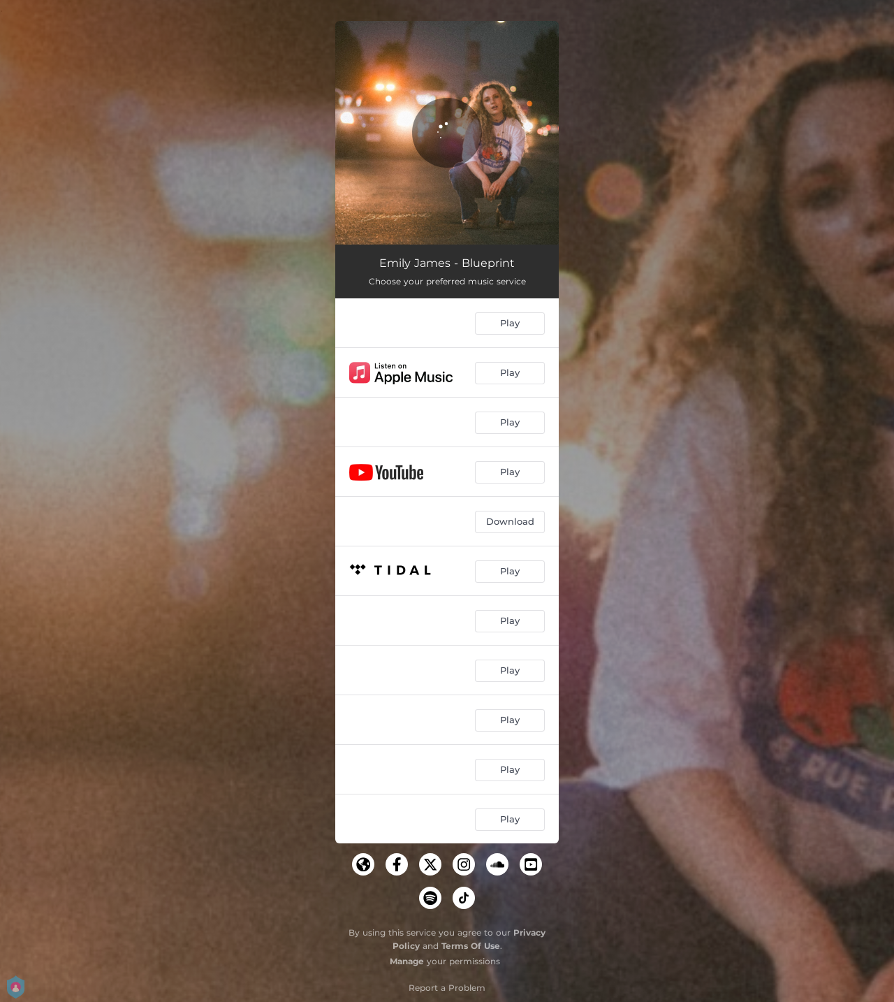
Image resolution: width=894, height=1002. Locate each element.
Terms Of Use (470, 946)
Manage (407, 961)
